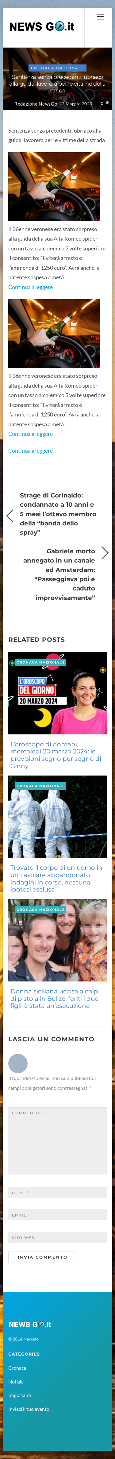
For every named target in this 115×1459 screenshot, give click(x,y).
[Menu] (100, 16)
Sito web (23, 1237)
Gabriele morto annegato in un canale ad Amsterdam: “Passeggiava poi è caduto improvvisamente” (59, 574)
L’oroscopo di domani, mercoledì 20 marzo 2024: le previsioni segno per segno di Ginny (55, 755)
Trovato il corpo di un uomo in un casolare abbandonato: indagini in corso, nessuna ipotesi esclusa (56, 878)
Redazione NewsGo (35, 103)
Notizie (16, 1381)
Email (21, 1215)
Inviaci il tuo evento (28, 1409)
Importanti (19, 1395)
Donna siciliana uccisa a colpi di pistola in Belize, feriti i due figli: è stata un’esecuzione (55, 999)
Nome (21, 1192)
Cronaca (17, 1368)
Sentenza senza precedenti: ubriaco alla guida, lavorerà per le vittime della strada (57, 84)
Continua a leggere (30, 287)
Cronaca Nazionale (57, 68)
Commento (28, 1113)
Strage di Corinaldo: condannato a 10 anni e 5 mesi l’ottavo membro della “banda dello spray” (58, 513)
